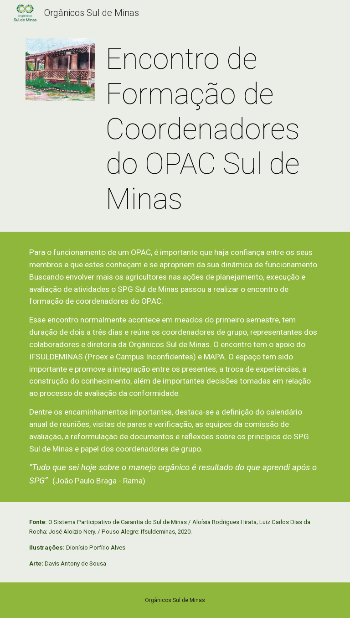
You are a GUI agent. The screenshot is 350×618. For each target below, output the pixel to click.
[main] (213, 129)
